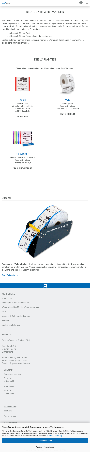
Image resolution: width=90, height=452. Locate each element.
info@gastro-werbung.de (19, 363)
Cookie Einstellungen (11, 325)
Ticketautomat (10, 423)
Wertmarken (9, 386)
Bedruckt (8, 378)
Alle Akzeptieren (45, 441)
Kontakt (5, 321)
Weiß (67, 99)
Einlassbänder (10, 407)
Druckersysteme (11, 416)
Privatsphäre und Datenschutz (15, 302)
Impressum (7, 298)
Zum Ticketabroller (10, 275)
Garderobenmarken (12, 374)
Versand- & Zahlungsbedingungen (17, 316)
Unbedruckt (9, 381)
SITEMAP (8, 370)
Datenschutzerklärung (54, 436)
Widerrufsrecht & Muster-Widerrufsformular (21, 307)
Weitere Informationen (45, 447)
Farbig (22, 99)
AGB (4, 311)
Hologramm (22, 153)
